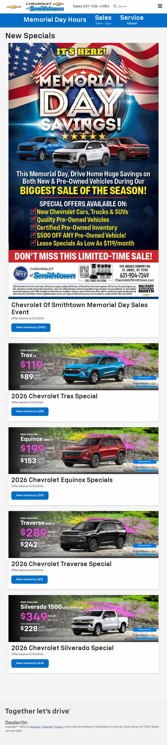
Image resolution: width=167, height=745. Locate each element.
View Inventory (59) (30, 495)
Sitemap (48, 727)
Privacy (59, 727)
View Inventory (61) (29, 579)
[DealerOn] (16, 722)
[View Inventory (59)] (83, 450)
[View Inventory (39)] (83, 366)
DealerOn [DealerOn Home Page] (35, 727)
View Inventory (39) (30, 411)
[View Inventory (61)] (83, 534)
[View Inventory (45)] (83, 618)
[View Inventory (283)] (83, 171)
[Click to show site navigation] (160, 6)
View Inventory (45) (30, 663)
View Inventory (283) (31, 327)
